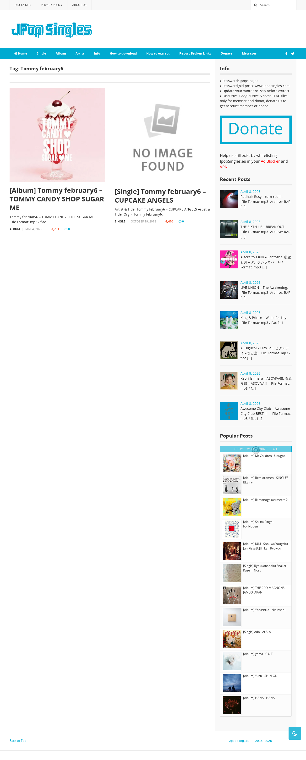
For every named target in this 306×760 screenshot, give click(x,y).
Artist (80, 53)
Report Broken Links (195, 53)
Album (61, 53)
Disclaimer (23, 5)
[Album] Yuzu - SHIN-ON (260, 676)
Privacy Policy (51, 5)
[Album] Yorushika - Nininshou (264, 610)
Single (41, 53)
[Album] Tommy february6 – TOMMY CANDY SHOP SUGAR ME (57, 199)
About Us (79, 5)
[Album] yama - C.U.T (258, 654)
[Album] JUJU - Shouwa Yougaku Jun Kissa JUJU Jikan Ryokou (265, 546)
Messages (249, 53)
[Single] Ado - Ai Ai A (257, 632)
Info (97, 53)
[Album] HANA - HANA (259, 698)
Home (20, 53)
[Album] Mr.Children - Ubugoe (264, 456)
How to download (123, 53)
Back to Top (18, 740)
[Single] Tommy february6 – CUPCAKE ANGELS (160, 196)
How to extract (158, 53)
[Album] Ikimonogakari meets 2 (265, 500)
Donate (226, 53)
